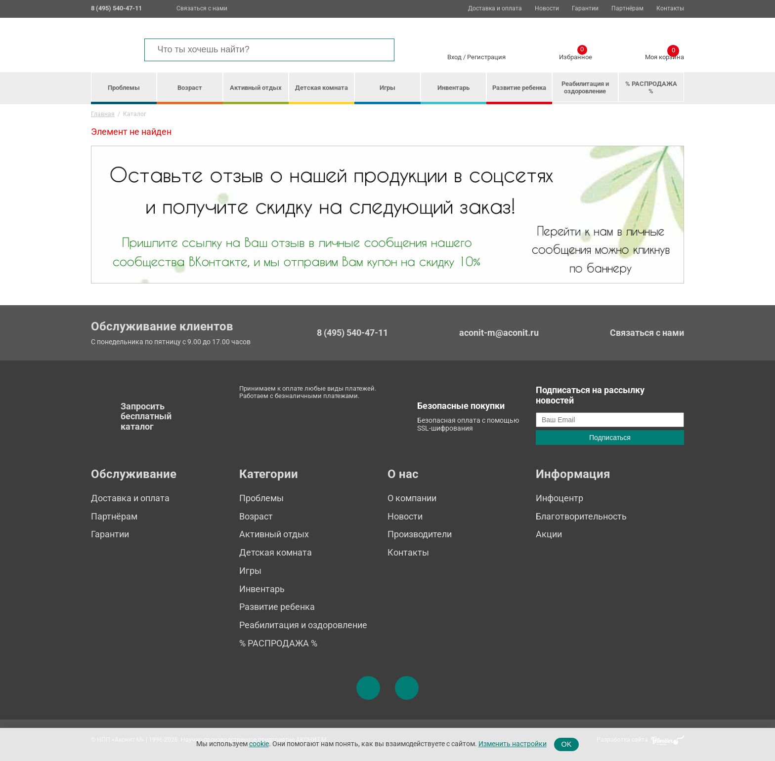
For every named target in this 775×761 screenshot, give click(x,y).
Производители (420, 534)
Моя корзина (664, 55)
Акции (549, 534)
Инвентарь (453, 87)
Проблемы (124, 87)
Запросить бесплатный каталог (146, 416)
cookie (259, 744)
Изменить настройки (512, 744)
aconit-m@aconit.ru (499, 332)
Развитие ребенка (519, 87)
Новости (547, 8)
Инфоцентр (559, 498)
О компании (412, 498)
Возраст (189, 87)
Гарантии (585, 8)
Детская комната (321, 87)
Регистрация (486, 57)
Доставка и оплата (495, 8)
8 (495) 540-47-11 (352, 333)
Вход (454, 57)
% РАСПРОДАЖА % (651, 87)
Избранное (575, 55)
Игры (387, 87)
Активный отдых (256, 87)
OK (566, 744)
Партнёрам (627, 8)
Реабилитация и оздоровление (585, 87)
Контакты (670, 8)
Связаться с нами (201, 8)
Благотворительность (581, 516)
